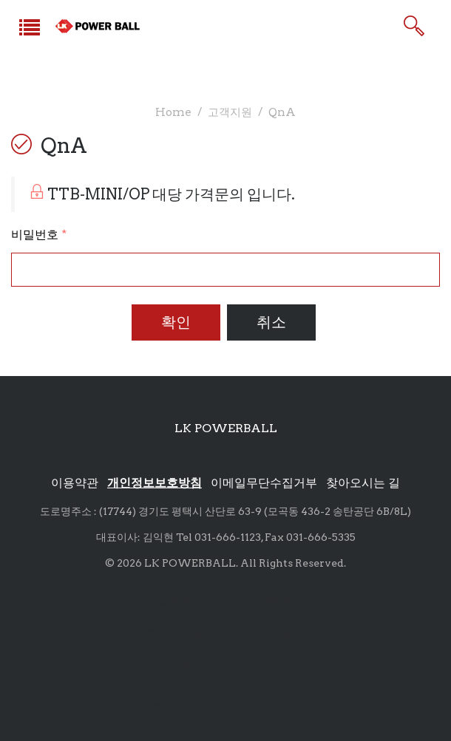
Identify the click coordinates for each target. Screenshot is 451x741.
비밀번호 (39, 235)
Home (173, 112)
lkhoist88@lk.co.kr (268, 703)
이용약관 (74, 483)
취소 (271, 322)
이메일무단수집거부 (264, 483)
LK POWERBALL (225, 428)
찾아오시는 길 (363, 483)
